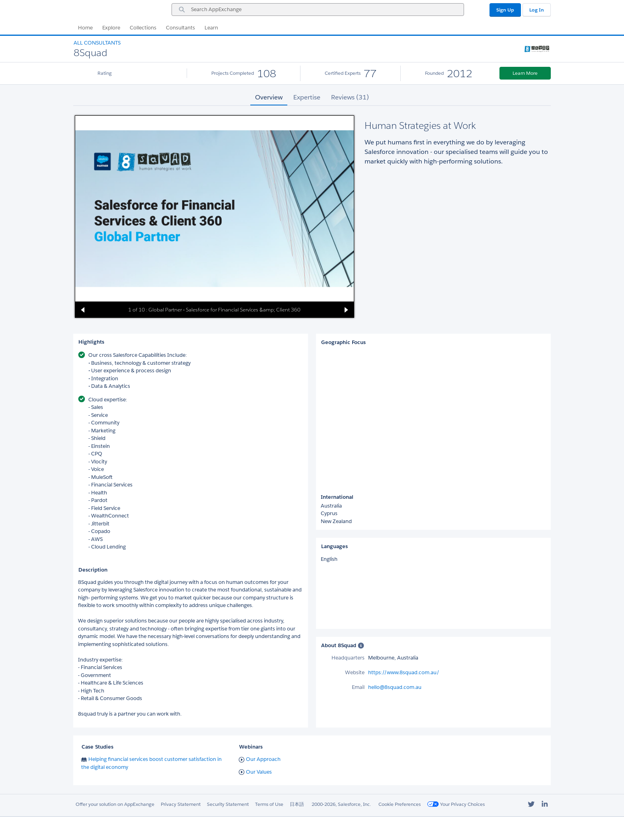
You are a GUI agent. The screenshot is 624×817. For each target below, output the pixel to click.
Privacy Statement (181, 804)
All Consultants (97, 42)
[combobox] (318, 9)
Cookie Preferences (399, 804)
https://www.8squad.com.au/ (403, 672)
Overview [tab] (269, 97)
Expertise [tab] (306, 97)
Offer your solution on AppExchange (115, 804)
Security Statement (228, 804)
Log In (536, 9)
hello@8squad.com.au (394, 687)
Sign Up (505, 9)
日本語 (297, 804)
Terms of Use (269, 804)
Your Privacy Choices (456, 804)
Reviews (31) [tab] (350, 97)
